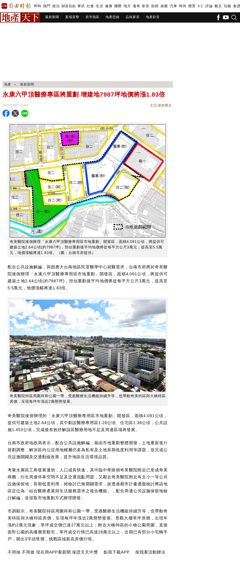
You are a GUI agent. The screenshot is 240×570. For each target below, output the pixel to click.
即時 (37, 6)
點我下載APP (117, 552)
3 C (200, 6)
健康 (108, 6)
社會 (90, 6)
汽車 (173, 6)
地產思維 (112, 17)
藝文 (218, 6)
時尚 (182, 6)
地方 (127, 6)
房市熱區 (92, 17)
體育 (191, 6)
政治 (56, 6)
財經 (154, 6)
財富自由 (68, 6)
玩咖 (227, 6)
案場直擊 (72, 17)
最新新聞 (52, 17)
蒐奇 (136, 6)
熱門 (46, 6)
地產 (7, 84)
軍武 (81, 6)
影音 (145, 6)
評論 (208, 6)
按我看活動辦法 (150, 552)
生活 (99, 6)
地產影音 (153, 17)
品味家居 (133, 17)
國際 (118, 6)
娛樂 (164, 6)
